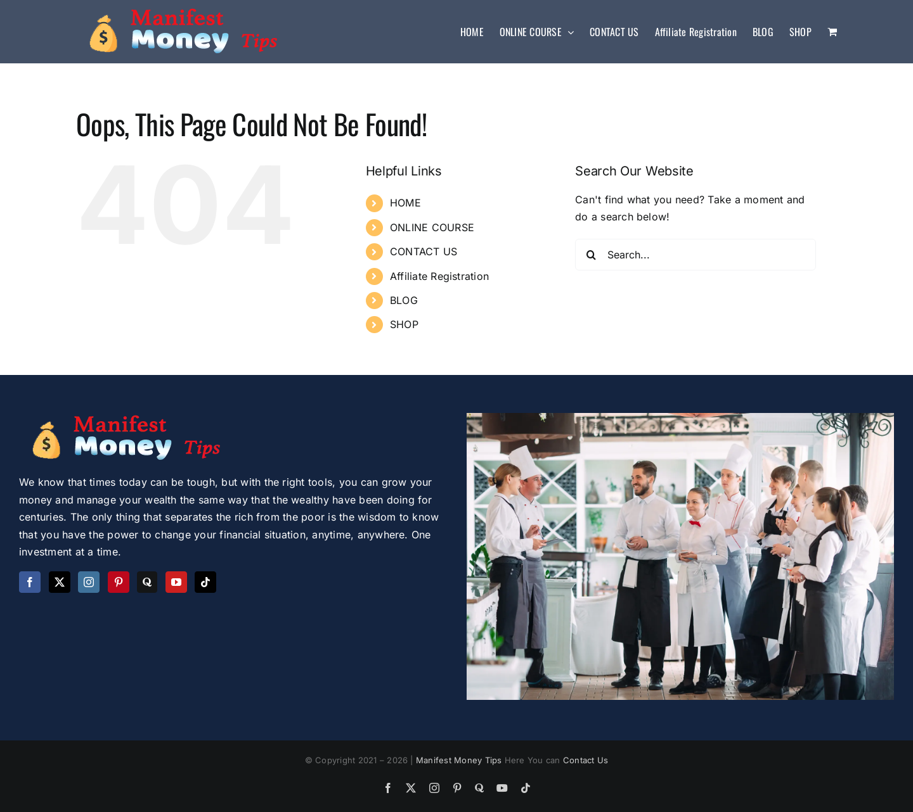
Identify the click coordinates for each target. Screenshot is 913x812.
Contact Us (585, 760)
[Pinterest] (118, 582)
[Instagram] (89, 582)
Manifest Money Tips (460, 760)
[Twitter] (59, 582)
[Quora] (147, 582)
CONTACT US (423, 251)
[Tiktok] (205, 582)
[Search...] (695, 254)
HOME (405, 202)
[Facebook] (30, 582)
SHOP (404, 324)
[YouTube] (176, 582)
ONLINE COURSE (432, 227)
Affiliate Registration (439, 276)
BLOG (404, 300)
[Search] (591, 254)
